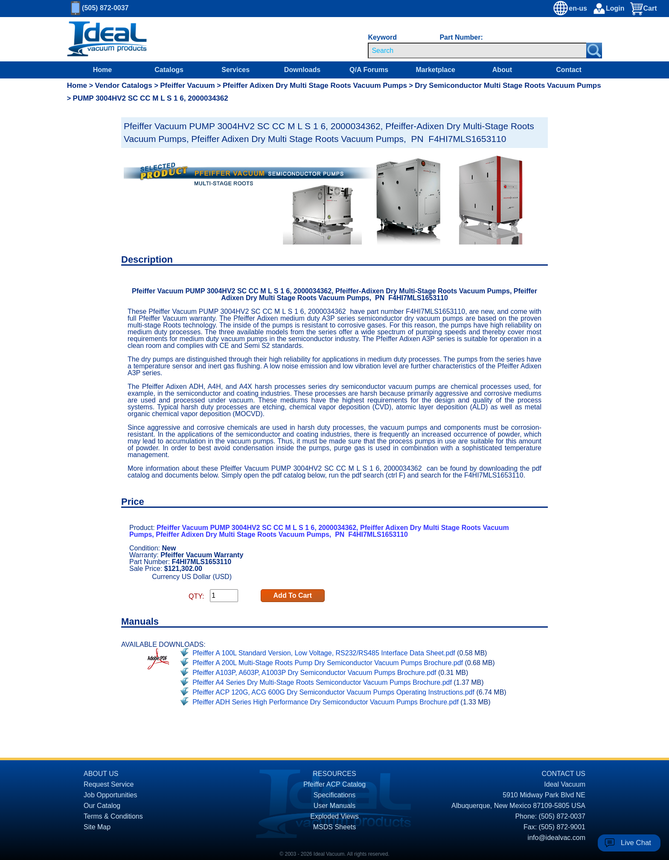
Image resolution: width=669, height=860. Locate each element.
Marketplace (435, 69)
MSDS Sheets (334, 827)
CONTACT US (563, 773)
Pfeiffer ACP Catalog (334, 784)
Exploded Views (334, 816)
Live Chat (636, 843)
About (502, 69)
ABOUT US (101, 773)
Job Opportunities (110, 795)
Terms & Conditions (113, 816)
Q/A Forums (368, 69)
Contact (569, 69)
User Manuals (335, 805)
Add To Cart (292, 595)
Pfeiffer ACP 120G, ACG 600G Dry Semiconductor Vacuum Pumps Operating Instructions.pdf (333, 692)
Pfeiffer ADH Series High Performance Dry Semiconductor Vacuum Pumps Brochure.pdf (325, 702)
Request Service (109, 784)
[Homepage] (107, 39)
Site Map (97, 827)
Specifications (335, 795)
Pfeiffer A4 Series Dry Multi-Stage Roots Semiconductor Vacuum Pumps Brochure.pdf (322, 682)
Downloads (302, 69)
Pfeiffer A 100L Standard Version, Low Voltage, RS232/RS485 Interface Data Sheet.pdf (323, 653)
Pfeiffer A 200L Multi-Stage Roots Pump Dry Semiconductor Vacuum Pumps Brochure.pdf (327, 662)
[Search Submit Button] (594, 50)
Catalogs (168, 69)
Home (102, 69)
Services (235, 69)
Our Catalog (102, 805)
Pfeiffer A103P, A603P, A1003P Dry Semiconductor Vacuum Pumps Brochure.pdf (314, 672)
